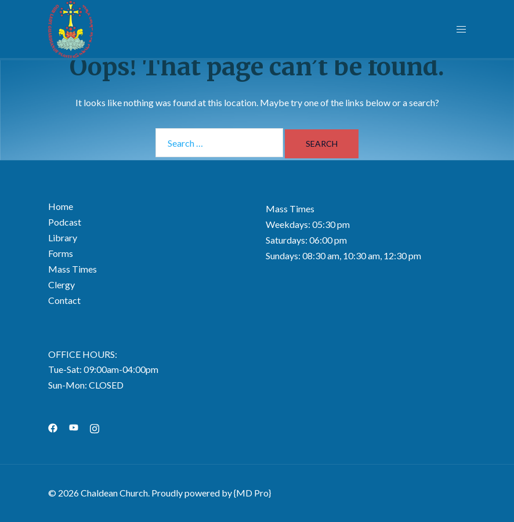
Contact (64, 300)
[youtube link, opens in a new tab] (73, 426)
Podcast (64, 221)
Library (62, 237)
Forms (60, 253)
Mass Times (72, 268)
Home (60, 206)
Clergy (61, 284)
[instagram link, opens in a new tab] (94, 426)
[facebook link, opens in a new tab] (52, 426)
